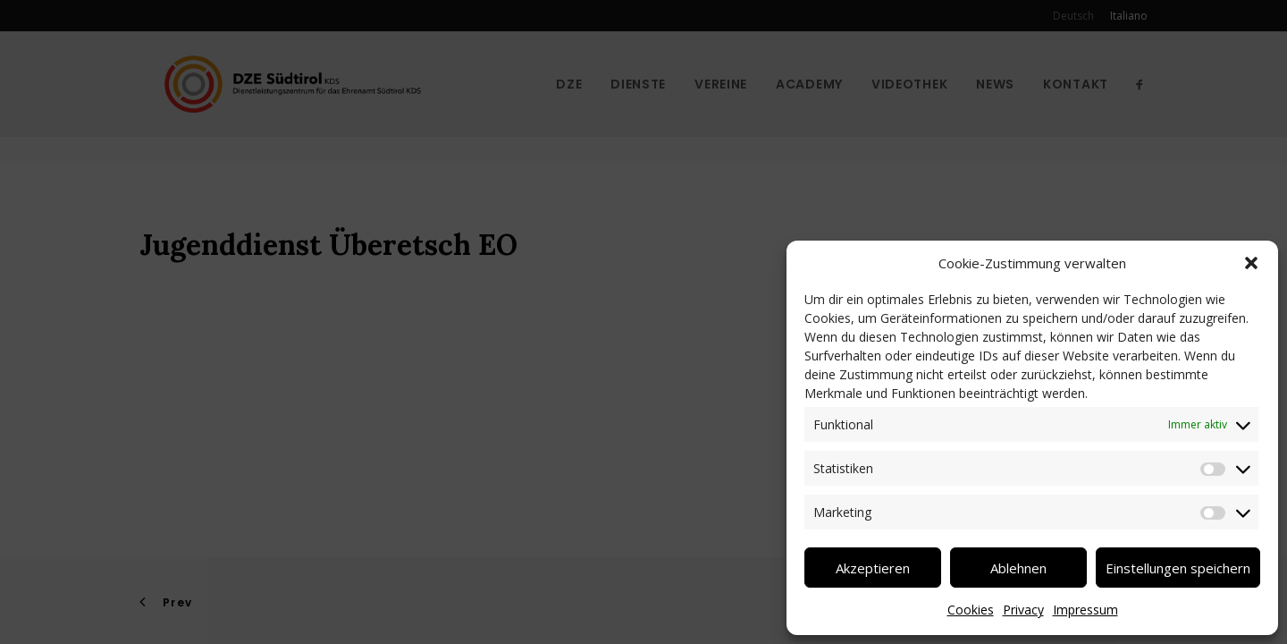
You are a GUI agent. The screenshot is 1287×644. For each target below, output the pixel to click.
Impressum (1085, 609)
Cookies (970, 609)
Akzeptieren (873, 568)
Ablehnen (1018, 568)
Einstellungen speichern (1178, 568)
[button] (1251, 263)
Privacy (1023, 609)
